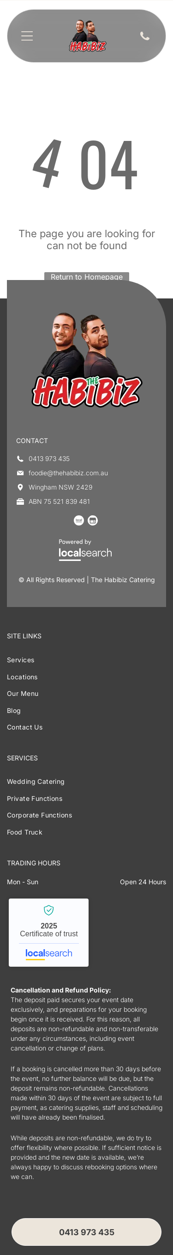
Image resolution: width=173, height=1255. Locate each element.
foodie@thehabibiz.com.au (68, 473)
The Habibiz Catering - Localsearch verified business (49, 933)
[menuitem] (86, 659)
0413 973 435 (49, 458)
